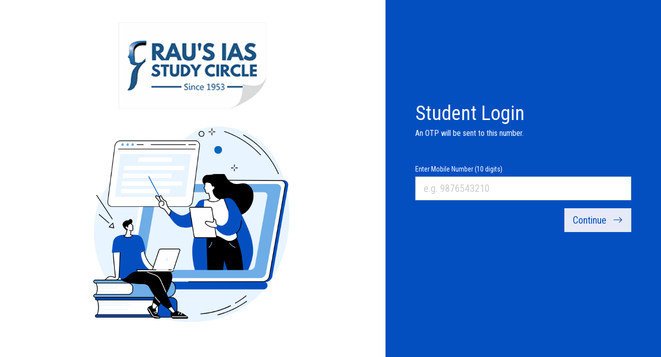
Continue (598, 220)
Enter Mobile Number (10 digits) (458, 169)
